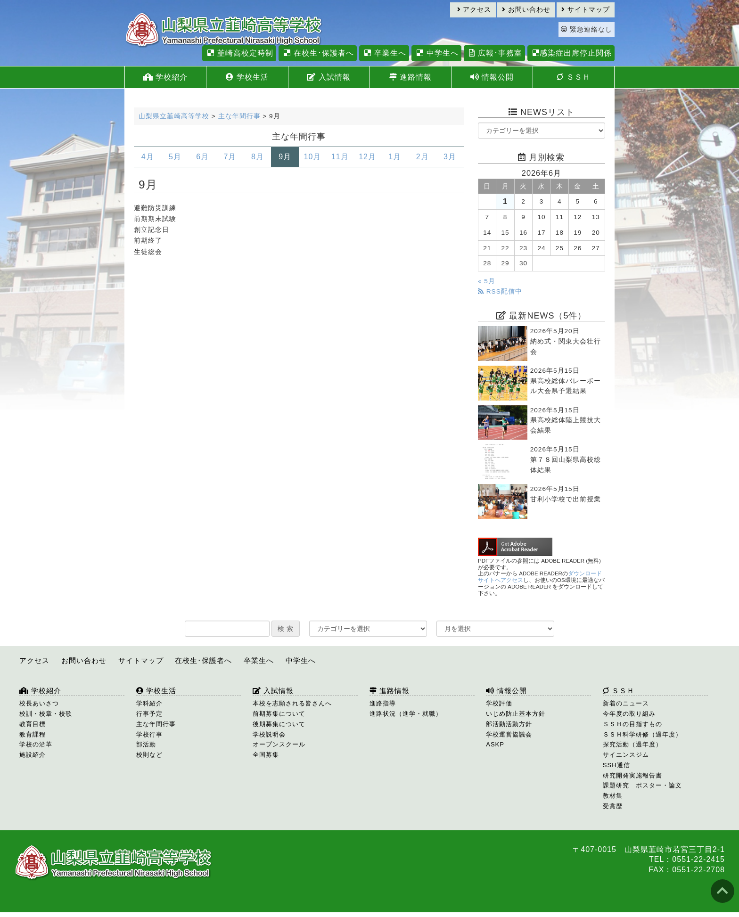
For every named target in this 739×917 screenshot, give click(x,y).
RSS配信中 (500, 291)
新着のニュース (626, 703)
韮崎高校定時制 (239, 53)
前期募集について (279, 713)
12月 (367, 157)
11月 (340, 157)
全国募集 (266, 754)
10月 (312, 157)
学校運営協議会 (509, 734)
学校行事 (149, 734)
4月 (147, 157)
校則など (149, 754)
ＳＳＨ (573, 77)
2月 (422, 157)
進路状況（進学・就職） (406, 713)
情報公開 (492, 77)
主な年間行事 (156, 724)
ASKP (495, 744)
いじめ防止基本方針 (515, 713)
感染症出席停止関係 (571, 53)
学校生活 (247, 77)
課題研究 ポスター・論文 (642, 785)
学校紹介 (165, 77)
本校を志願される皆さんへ (292, 703)
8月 (257, 157)
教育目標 (32, 724)
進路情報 (410, 77)
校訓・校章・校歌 (45, 713)
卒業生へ (384, 53)
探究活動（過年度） (632, 744)
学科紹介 (149, 703)
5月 (175, 157)
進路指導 (383, 703)
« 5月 (486, 281)
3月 (449, 157)
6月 (202, 157)
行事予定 (149, 713)
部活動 (146, 744)
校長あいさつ (39, 703)
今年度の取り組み (629, 713)
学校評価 (499, 703)
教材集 (613, 795)
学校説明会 (269, 734)
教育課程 (32, 734)
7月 (230, 157)
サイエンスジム (626, 754)
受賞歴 (613, 806)
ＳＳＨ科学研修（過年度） (642, 734)
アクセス (474, 9)
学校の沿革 (35, 744)
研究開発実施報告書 (632, 775)
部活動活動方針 (509, 724)
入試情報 (328, 77)
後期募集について (279, 724)
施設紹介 (32, 754)
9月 (285, 157)
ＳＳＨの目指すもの (632, 724)
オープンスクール (279, 744)
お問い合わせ (526, 9)
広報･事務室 (494, 53)
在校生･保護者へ (317, 53)
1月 (394, 157)
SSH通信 (616, 765)
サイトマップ (585, 9)
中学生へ (436, 53)
